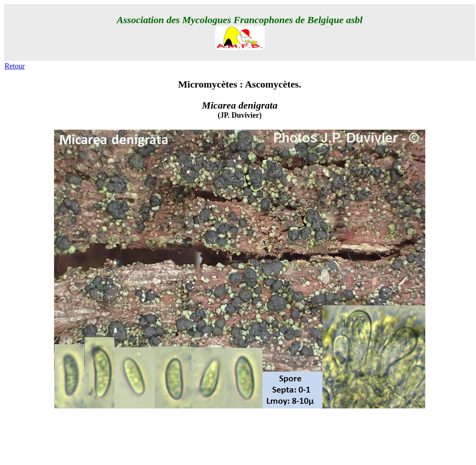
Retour (15, 66)
